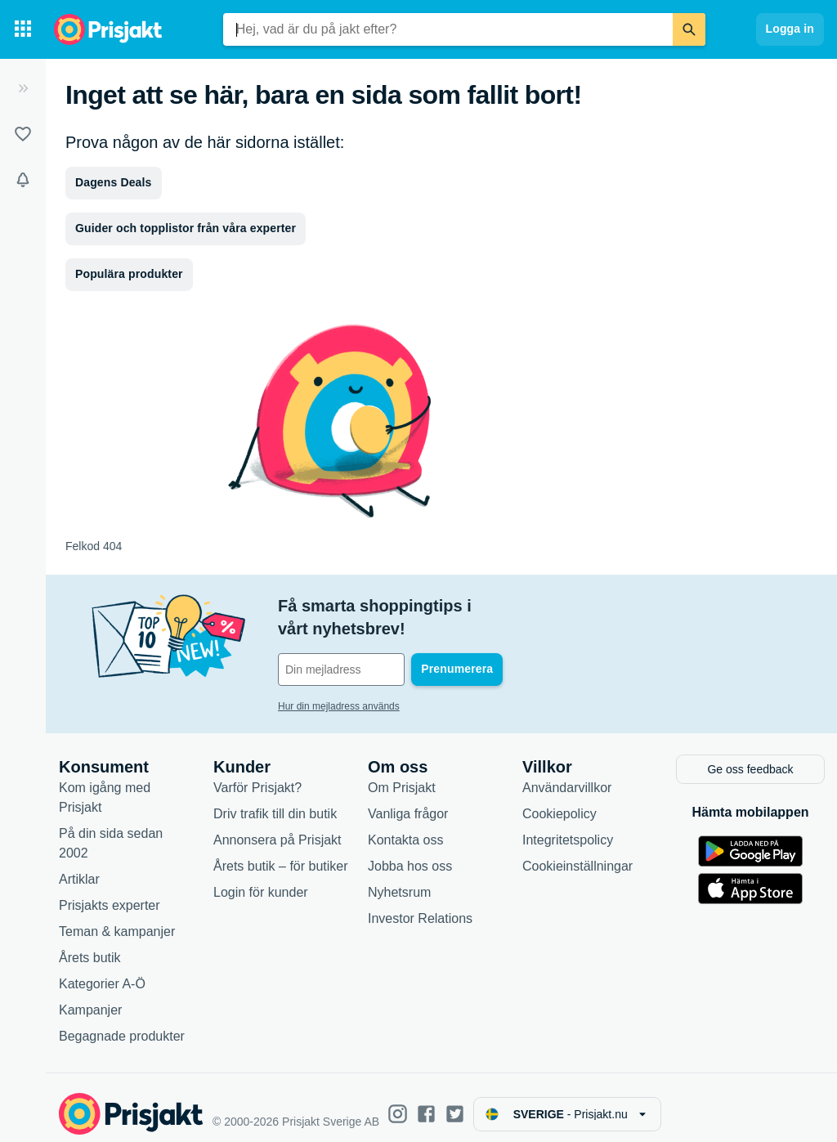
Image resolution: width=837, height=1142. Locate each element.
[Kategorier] (23, 29)
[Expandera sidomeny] (23, 88)
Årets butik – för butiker (280, 854)
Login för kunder (260, 880)
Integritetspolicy (567, 828)
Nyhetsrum (399, 880)
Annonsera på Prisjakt (277, 828)
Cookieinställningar (577, 854)
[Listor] (23, 134)
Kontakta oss (406, 828)
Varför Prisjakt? (257, 775)
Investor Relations (420, 906)
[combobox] (448, 29)
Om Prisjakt (402, 775)
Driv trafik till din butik (275, 801)
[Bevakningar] (23, 179)
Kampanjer (90, 998)
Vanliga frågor (408, 801)
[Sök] (689, 29)
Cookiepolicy (559, 801)
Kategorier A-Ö (102, 972)
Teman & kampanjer (117, 919)
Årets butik (90, 945)
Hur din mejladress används (339, 683)
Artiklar (79, 867)
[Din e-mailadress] (384, 646)
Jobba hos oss (410, 854)
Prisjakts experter (109, 893)
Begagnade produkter (122, 1024)
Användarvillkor (566, 775)
